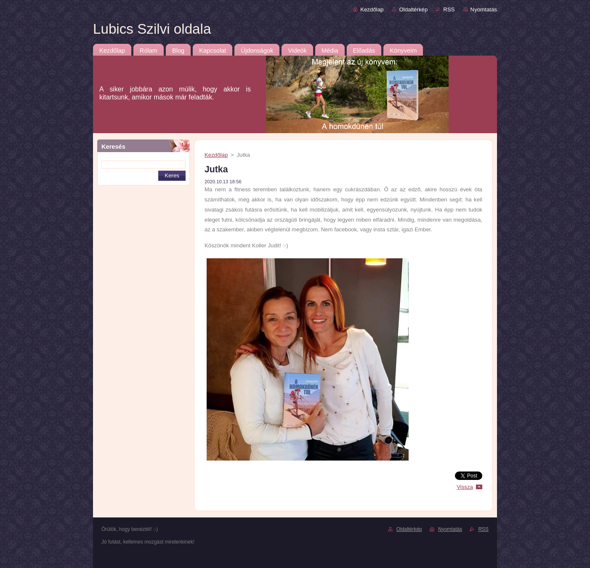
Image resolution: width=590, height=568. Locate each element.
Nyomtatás (483, 9)
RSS (448, 9)
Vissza (465, 487)
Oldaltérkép (413, 9)
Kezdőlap (371, 9)
